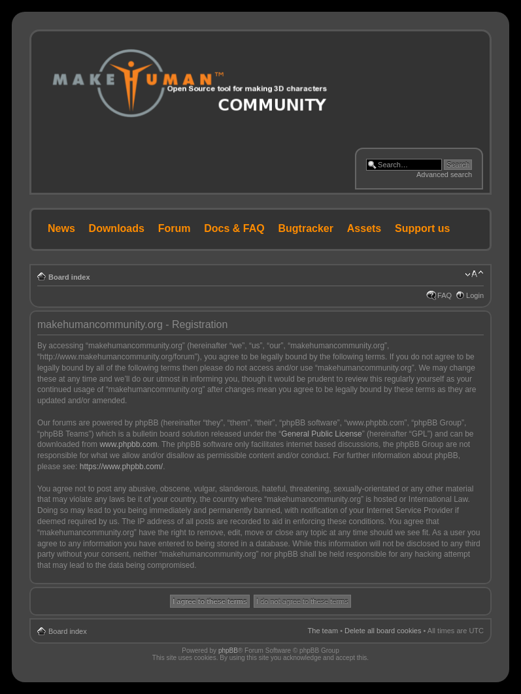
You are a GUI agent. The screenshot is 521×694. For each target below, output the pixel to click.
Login (475, 295)
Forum (174, 228)
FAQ (444, 295)
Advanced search (444, 174)
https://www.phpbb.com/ (121, 466)
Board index (69, 277)
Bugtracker (305, 228)
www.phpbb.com (128, 444)
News (61, 228)
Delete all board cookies (383, 631)
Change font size (474, 274)
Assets (364, 228)
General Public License (321, 433)
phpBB (228, 650)
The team (323, 631)
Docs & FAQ (234, 228)
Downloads (116, 228)
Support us (422, 228)
